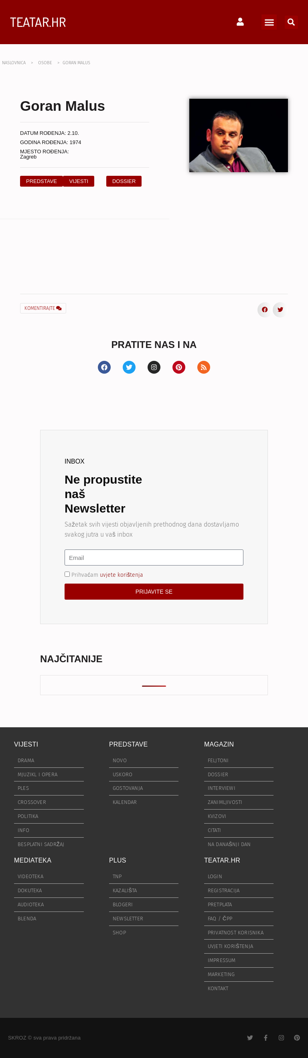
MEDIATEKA (32, 860)
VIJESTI (26, 744)
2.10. (73, 133)
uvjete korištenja (121, 575)
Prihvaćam (107, 575)
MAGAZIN (219, 744)
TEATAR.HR (38, 22)
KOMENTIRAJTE (43, 308)
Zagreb (28, 157)
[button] (269, 22)
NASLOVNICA (14, 62)
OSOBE (45, 62)
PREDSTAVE (128, 744)
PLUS (117, 860)
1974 (75, 142)
